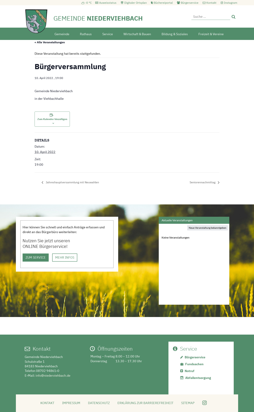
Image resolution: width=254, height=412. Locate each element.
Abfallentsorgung (198, 378)
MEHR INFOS (64, 257)
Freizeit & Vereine (211, 34)
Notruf (189, 371)
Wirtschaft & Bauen (137, 34)
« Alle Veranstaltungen (50, 42)
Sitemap (188, 403)
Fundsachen (194, 364)
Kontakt (211, 2)
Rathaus (86, 34)
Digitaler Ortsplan (135, 2)
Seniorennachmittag (203, 182)
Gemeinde (62, 34)
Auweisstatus (107, 2)
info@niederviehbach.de (53, 375)
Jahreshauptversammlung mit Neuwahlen (72, 182)
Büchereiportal (163, 2)
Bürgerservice (189, 2)
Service (107, 34)
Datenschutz (99, 403)
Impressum (71, 403)
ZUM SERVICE (36, 257)
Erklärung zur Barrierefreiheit (145, 403)
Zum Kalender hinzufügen (52, 119)
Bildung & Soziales (175, 34)
